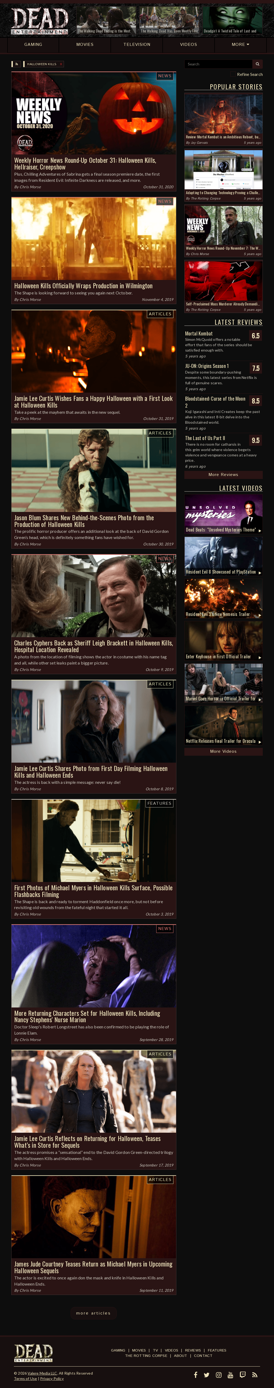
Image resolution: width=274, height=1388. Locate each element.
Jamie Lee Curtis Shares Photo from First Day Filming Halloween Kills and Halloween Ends (91, 771)
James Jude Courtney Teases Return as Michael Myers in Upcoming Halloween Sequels (93, 1267)
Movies (139, 1350)
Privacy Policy (52, 1378)
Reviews (193, 1350)
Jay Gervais (199, 143)
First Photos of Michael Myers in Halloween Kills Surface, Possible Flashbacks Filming (93, 891)
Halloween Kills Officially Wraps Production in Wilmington (83, 285)
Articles (160, 314)
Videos (171, 1350)
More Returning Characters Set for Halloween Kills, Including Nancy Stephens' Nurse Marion (87, 1016)
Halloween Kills (41, 64)
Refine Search (250, 74)
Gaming (118, 1350)
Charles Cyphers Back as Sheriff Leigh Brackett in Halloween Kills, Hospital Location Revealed (93, 646)
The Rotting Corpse (205, 198)
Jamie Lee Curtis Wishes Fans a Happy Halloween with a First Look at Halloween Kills (93, 401)
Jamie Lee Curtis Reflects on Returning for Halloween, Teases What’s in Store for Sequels (87, 1141)
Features (159, 803)
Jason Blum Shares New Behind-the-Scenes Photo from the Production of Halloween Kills (84, 520)
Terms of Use (25, 1378)
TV (155, 1350)
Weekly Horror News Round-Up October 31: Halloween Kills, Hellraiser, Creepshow (85, 163)
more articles (93, 1313)
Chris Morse (30, 186)
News (165, 76)
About (180, 1356)
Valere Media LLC (42, 1373)
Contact (203, 1356)
